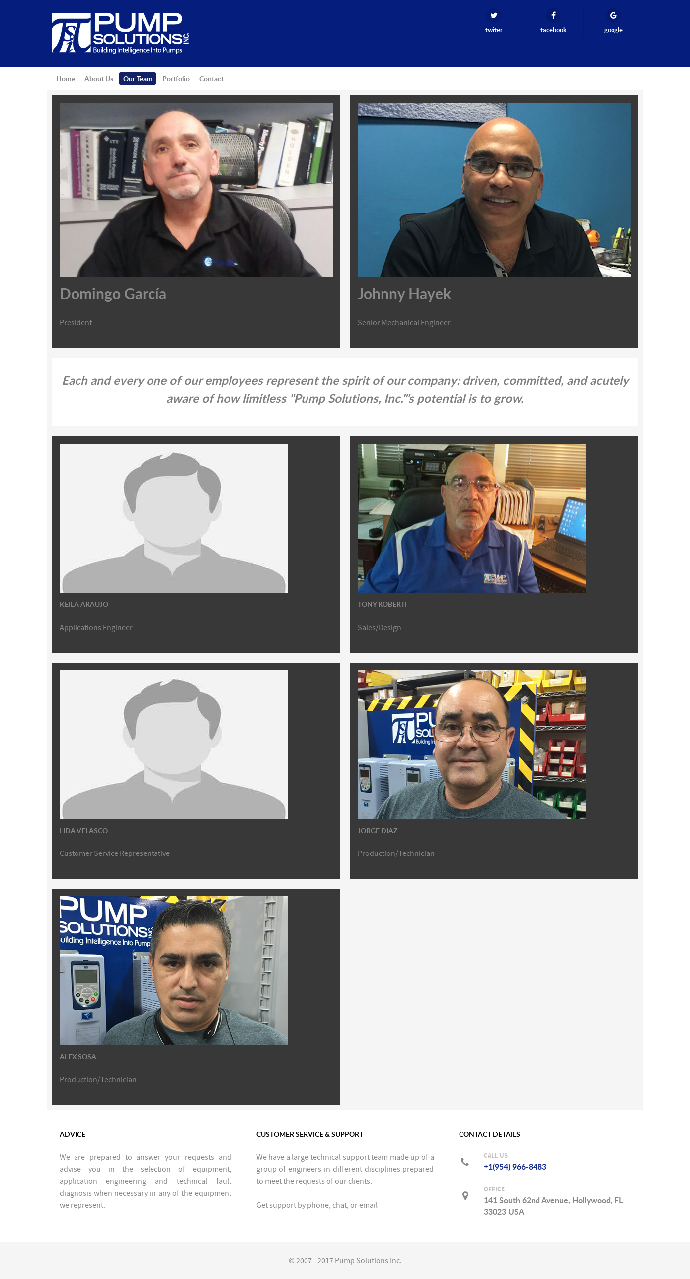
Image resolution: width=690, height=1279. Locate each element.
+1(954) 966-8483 (515, 1166)
